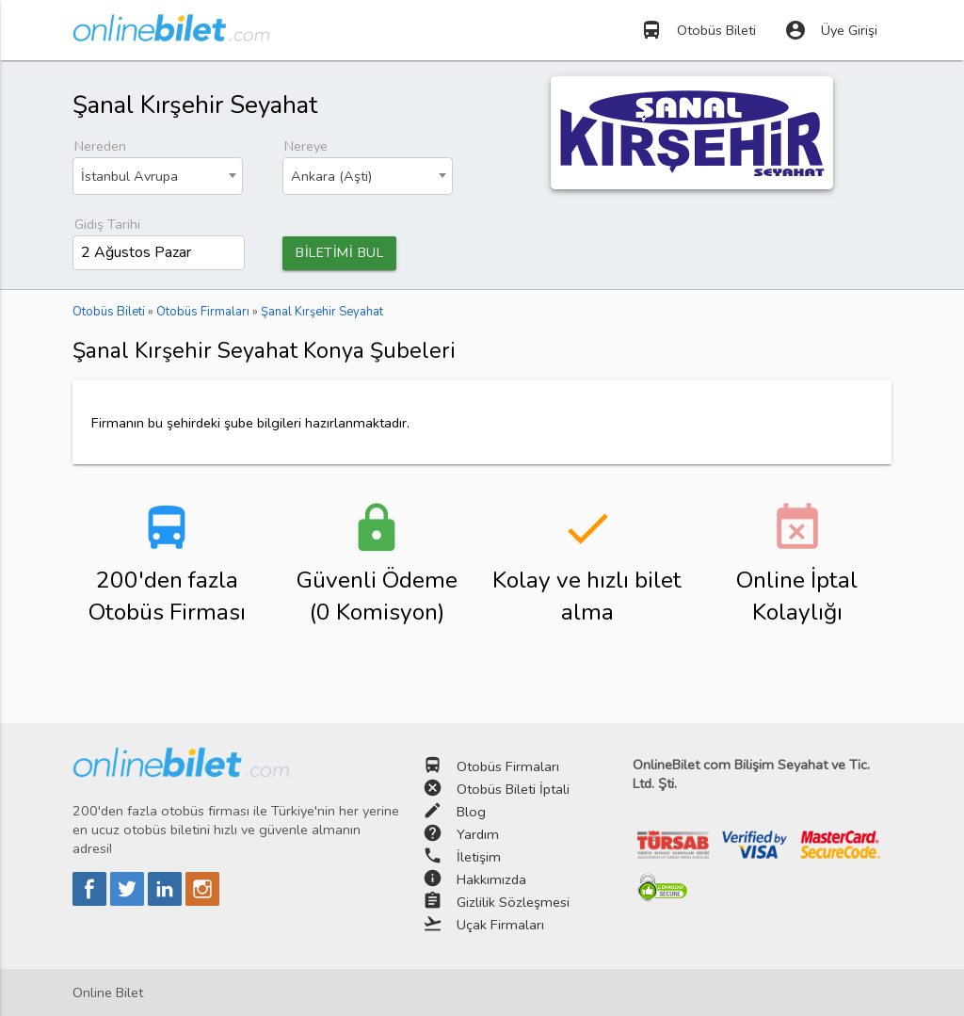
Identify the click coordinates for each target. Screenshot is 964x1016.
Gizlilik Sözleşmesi (513, 903)
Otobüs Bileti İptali (513, 790)
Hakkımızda (491, 880)
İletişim (479, 857)
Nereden (100, 146)
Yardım (478, 835)
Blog (471, 812)
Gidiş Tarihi (107, 224)
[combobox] (157, 176)
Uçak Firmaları (500, 925)
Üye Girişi (830, 30)
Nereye (306, 146)
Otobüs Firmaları (508, 767)
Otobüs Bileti (698, 30)
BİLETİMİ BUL (339, 253)
